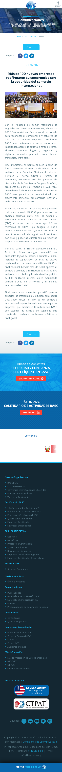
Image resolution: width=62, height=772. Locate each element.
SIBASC (11, 664)
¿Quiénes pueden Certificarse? (23, 507)
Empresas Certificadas (18, 522)
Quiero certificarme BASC (20, 518)
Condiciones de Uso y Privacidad (40, 741)
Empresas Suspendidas (19, 525)
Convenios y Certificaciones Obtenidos (26, 489)
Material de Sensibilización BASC (23, 596)
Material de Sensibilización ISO (22, 599)
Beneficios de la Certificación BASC (24, 511)
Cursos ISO (13, 639)
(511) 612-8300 (35, 750)
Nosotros (12, 536)
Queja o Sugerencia (17, 621)
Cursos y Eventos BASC (19, 636)
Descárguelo (31, 412)
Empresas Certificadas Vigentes (23, 554)
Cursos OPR (13, 643)
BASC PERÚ (13, 482)
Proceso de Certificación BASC (22, 515)
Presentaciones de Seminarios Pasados (27, 606)
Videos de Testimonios (18, 496)
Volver (31, 47)
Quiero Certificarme (31, 378)
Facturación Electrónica (18, 668)
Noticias (11, 603)
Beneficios (12, 540)
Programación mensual (19, 632)
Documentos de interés (19, 550)
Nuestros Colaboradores (19, 493)
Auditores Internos (16, 646)
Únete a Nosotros (16, 581)
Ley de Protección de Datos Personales (27, 657)
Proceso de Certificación (19, 543)
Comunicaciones (30, 36)
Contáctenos (13, 617)
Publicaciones (14, 592)
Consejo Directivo (16, 486)
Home (19, 36)
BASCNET (12, 661)
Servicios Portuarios (17, 569)
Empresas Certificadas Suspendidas (25, 558)
